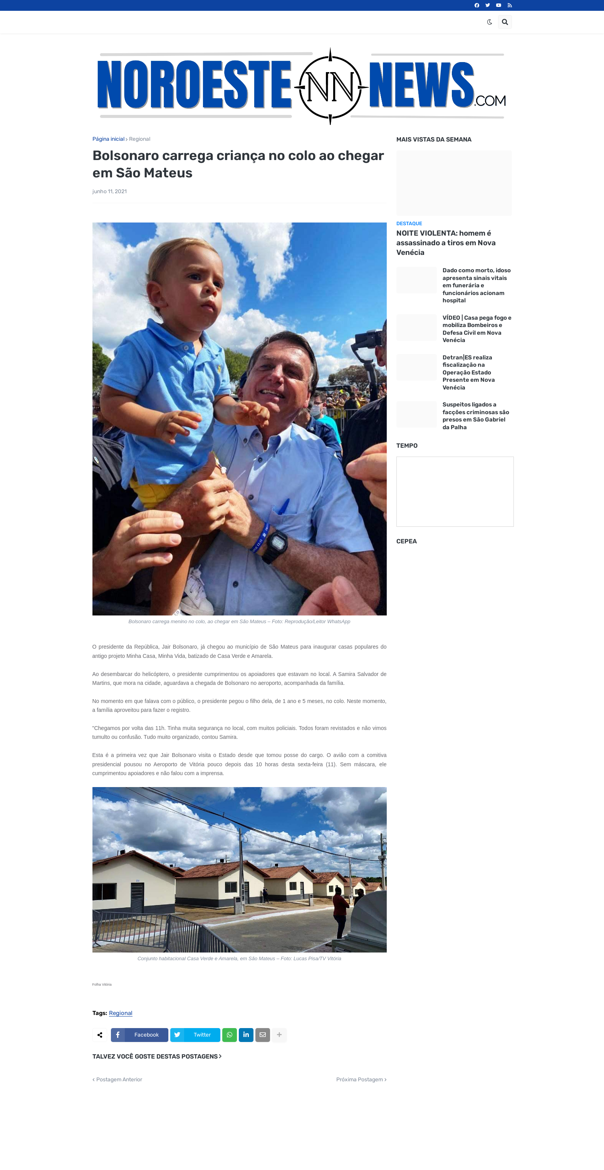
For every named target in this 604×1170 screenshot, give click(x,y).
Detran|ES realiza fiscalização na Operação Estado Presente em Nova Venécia (469, 372)
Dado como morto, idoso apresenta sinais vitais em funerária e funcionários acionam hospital (477, 285)
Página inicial (108, 139)
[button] (489, 22)
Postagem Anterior (119, 1079)
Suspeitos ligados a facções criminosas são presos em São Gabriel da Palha (476, 416)
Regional (139, 139)
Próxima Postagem (359, 1079)
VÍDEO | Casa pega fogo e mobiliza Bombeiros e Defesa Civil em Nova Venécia (477, 329)
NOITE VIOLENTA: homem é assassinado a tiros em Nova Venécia (446, 242)
